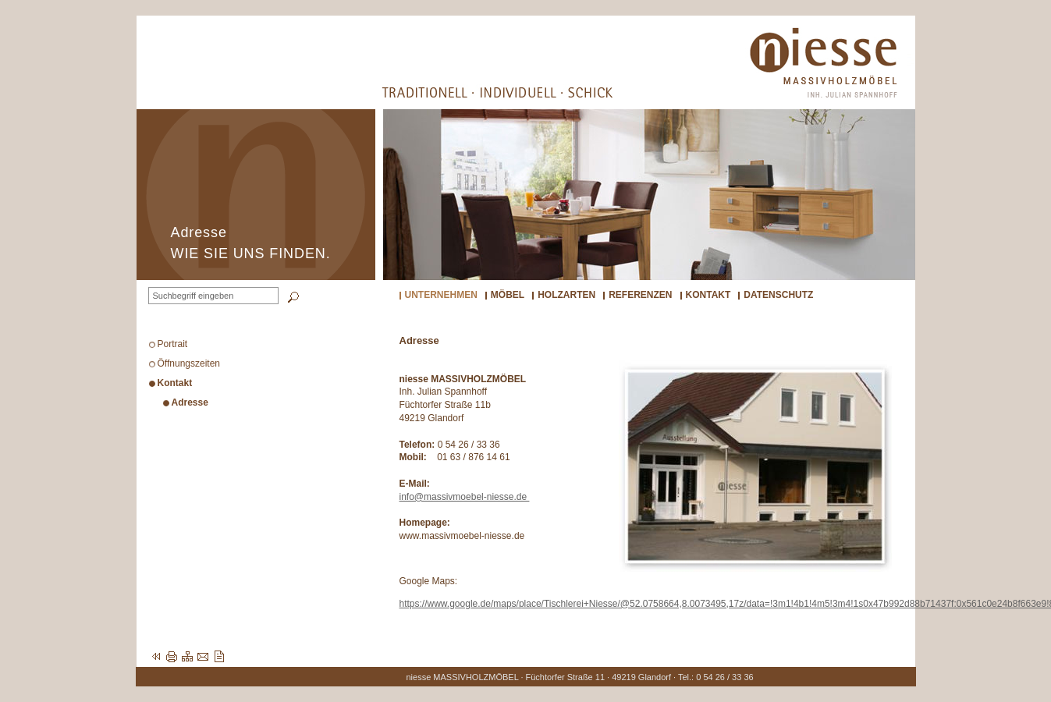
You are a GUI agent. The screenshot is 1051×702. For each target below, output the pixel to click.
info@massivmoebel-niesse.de (464, 496)
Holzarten (566, 294)
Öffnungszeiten (189, 363)
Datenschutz (778, 294)
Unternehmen (441, 294)
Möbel (507, 294)
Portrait (173, 344)
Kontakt (708, 294)
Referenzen (640, 294)
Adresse (190, 402)
